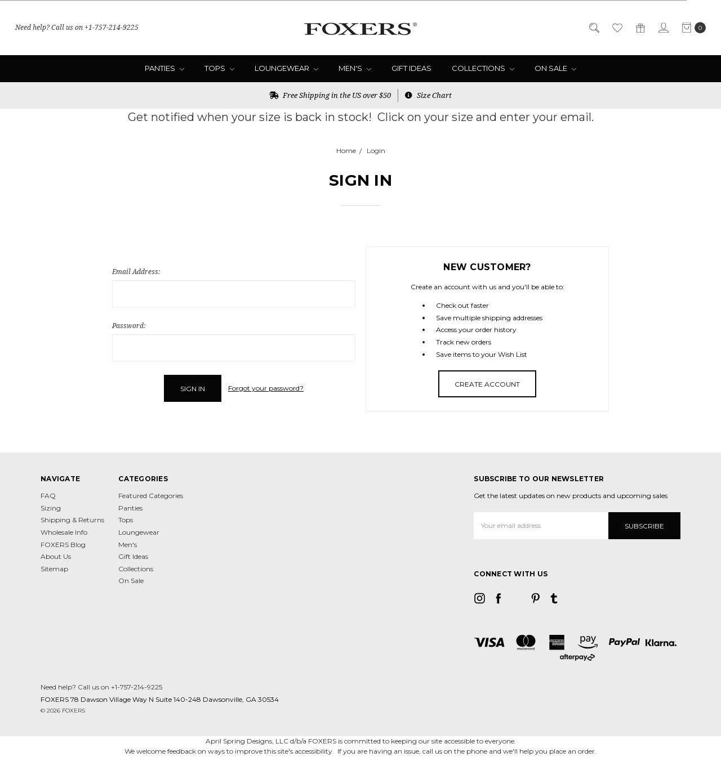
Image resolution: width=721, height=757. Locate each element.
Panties (164, 68)
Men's (355, 68)
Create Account (487, 384)
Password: (128, 325)
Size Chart (428, 95)
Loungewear (286, 68)
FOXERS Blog (63, 544)
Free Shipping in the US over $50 (330, 95)
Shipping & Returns (72, 520)
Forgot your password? (266, 388)
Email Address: (136, 271)
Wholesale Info (64, 532)
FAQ (48, 495)
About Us (56, 556)
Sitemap (54, 569)
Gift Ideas (411, 68)
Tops (219, 68)
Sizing (51, 508)
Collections (483, 68)
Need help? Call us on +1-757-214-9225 (77, 27)
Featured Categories (150, 495)
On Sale (555, 68)
